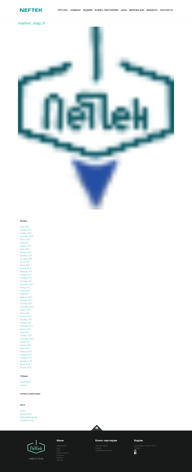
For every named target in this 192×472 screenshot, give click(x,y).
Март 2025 (24, 249)
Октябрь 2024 (26, 259)
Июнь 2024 (25, 265)
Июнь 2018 (25, 364)
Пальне (137, 448)
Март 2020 (24, 348)
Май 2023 (24, 294)
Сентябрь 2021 (26, 326)
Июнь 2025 (25, 240)
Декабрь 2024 (26, 256)
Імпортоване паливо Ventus (145, 446)
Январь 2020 (25, 355)
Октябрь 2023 (26, 281)
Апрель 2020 (25, 345)
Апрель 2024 (25, 268)
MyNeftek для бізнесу (103, 450)
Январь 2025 (25, 252)
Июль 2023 (25, 288)
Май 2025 (24, 243)
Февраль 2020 (26, 352)
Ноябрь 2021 (26, 323)
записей (25, 414)
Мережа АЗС (62, 446)
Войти (23, 411)
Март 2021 (24, 332)
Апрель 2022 (25, 316)
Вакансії (60, 458)
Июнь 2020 (25, 342)
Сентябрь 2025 (26, 236)
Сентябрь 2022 (26, 307)
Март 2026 (24, 227)
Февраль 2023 (26, 297)
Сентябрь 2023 (26, 284)
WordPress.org (26, 420)
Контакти (60, 455)
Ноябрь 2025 (26, 233)
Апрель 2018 (25, 368)
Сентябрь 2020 (26, 339)
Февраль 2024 (26, 272)
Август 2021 (25, 329)
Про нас (60, 460)
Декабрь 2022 (26, 300)
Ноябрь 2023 (26, 278)
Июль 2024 (25, 262)
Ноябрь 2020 (26, 336)
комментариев (28, 417)
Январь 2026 (25, 230)
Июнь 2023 (25, 291)
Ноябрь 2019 (26, 358)
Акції (58, 450)
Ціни (58, 448)
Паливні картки (101, 446)
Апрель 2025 (25, 246)
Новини (23, 385)
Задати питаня (63, 453)
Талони (98, 448)
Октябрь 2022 (26, 304)
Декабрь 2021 (26, 320)
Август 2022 (25, 310)
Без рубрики (25, 382)
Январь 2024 (25, 275)
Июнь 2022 (25, 313)
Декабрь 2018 (26, 361)
